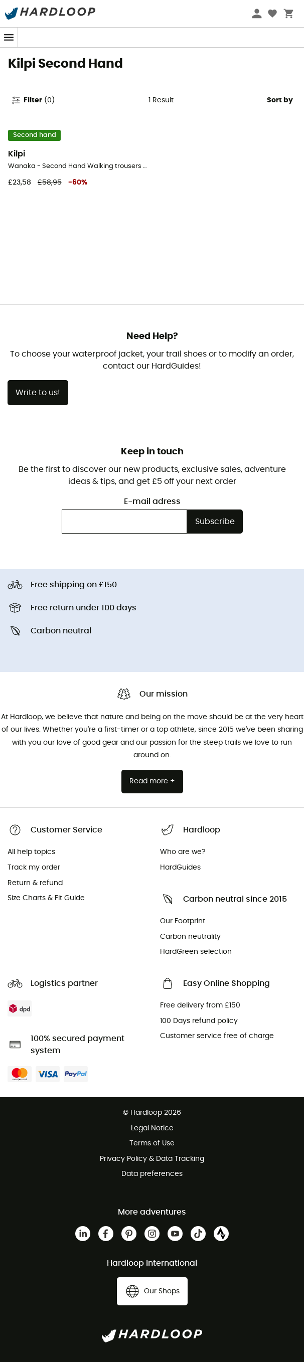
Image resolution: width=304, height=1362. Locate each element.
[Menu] (9, 37)
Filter (33, 100)
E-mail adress (152, 501)
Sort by (280, 100)
